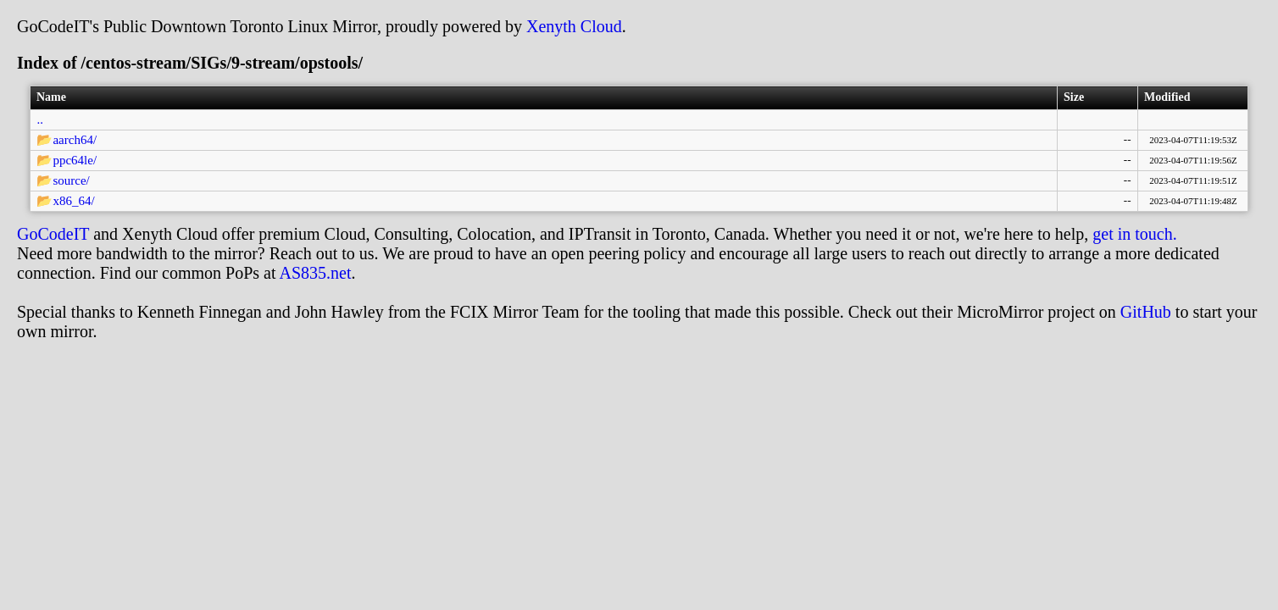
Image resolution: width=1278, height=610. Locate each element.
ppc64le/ (75, 160)
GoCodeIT (53, 234)
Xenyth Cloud (574, 26)
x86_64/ (73, 201)
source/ (71, 180)
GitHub (1145, 311)
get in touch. (1134, 234)
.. (39, 119)
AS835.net (315, 272)
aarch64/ (75, 140)
